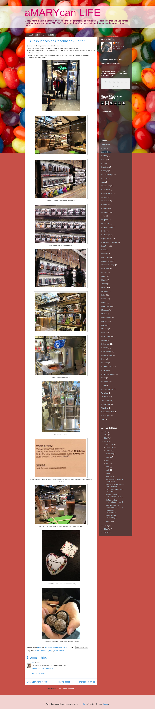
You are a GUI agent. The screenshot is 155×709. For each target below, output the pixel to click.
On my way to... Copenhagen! (111, 517)
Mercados (105, 310)
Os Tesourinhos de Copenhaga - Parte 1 (114, 506)
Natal (103, 333)
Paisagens (105, 344)
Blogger (105, 704)
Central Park (106, 189)
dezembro (110, 444)
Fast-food (104, 246)
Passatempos (106, 351)
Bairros (104, 156)
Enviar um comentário (38, 673)
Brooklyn (104, 171)
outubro (109, 450)
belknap (84, 704)
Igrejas (103, 276)
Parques (104, 348)
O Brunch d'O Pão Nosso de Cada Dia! (114, 485)
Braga (103, 163)
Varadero (104, 408)
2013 (106, 441)
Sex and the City (107, 389)
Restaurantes (59, 651)
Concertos (105, 208)
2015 (106, 435)
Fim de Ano (105, 257)
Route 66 (104, 382)
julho (108, 460)
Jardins (104, 284)
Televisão (104, 397)
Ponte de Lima (106, 355)
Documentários (106, 227)
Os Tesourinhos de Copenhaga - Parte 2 (114, 501)
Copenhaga (44, 651)
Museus (104, 321)
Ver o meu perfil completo (118, 47)
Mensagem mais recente (38, 682)
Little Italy (104, 291)
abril (108, 470)
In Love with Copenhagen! (111, 511)
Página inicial (64, 682)
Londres (104, 299)
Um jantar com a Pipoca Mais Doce (114, 480)
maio (108, 467)
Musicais (104, 329)
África (103, 148)
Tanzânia (104, 393)
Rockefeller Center (108, 374)
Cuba (103, 216)
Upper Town (105, 404)
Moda (103, 314)
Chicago (104, 197)
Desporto (104, 220)
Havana (104, 272)
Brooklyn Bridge (107, 174)
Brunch (104, 178)
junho (108, 463)
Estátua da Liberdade (109, 242)
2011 (106, 529)
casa (103, 182)
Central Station (106, 193)
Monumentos (106, 318)
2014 (106, 438)
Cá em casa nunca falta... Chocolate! (114, 491)
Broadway (105, 167)
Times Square (106, 400)
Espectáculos (106, 238)
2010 (106, 532)
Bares (36, 651)
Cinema (104, 205)
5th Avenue (105, 144)
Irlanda (103, 280)
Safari (103, 385)
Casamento (105, 186)
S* (33, 662)
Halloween (105, 269)
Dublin (103, 231)
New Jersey (105, 336)
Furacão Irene (106, 261)
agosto (108, 457)
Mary (117, 43)
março (108, 473)
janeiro (108, 522)
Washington (105, 415)
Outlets (104, 340)
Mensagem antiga (87, 682)
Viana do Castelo (107, 412)
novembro (110, 447)
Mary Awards (106, 306)
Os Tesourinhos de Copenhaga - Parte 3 (114, 496)
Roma (103, 378)
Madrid (103, 302)
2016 (106, 432)
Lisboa (103, 287)
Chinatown (105, 201)
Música (104, 325)
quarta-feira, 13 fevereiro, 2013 (43, 669)
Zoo (102, 419)
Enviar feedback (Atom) (65, 688)
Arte (102, 152)
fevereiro (109, 476)
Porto (103, 359)
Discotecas (105, 223)
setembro (109, 454)
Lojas (51, 651)
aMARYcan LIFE (62, 12)
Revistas (104, 370)
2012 (106, 526)
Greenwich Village (108, 265)
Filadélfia (104, 254)
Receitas (104, 363)
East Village (105, 235)
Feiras (103, 250)
